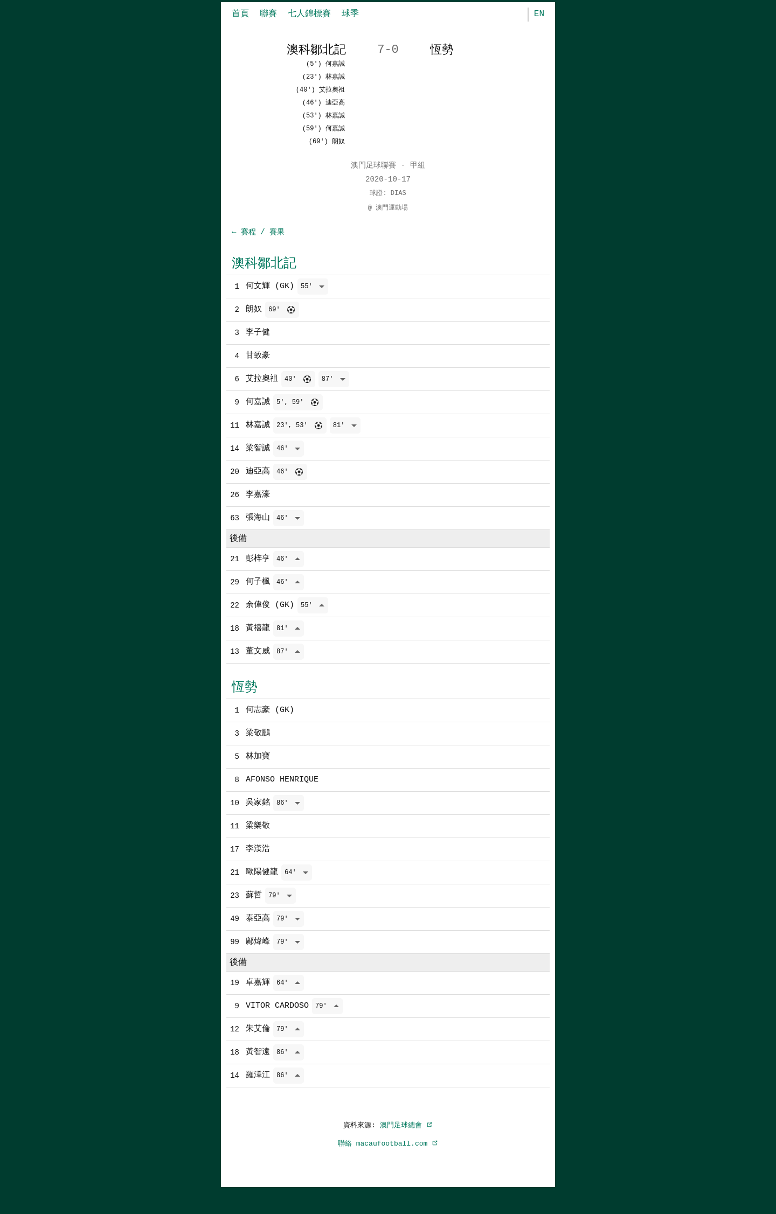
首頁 (240, 14)
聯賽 (268, 14)
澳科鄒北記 (264, 264)
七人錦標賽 (309, 14)
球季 (350, 14)
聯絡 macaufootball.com (388, 1168)
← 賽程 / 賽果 (258, 232)
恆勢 (245, 701)
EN (539, 14)
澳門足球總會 (406, 1150)
